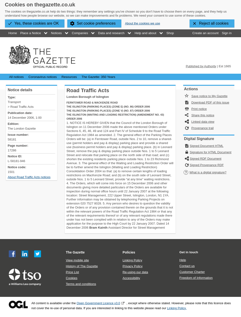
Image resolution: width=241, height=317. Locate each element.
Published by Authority (201, 66)
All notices (16, 77)
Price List (72, 272)
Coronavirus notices (42, 77)
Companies (80, 33)
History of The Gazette (82, 266)
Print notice (199, 109)
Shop (170, 33)
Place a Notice (30, 33)
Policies (129, 252)
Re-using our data (135, 272)
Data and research (111, 33)
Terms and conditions (81, 284)
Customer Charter (192, 272)
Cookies (71, 278)
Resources (69, 77)
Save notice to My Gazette (209, 96)
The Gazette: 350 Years (98, 77)
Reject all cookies (214, 23)
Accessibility (131, 278)
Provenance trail (202, 128)
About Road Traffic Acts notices (29, 177)
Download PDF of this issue (210, 102)
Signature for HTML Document (211, 152)
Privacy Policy (132, 266)
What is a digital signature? (205, 172)
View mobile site (77, 260)
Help (182, 260)
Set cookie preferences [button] (96, 23)
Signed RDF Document (206, 158)
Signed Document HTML (206, 146)
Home (13, 33)
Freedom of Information (196, 278)
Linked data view (202, 121)
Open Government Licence (18, 304)
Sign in (227, 33)
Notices (56, 33)
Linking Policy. (176, 308)
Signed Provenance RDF (207, 165)
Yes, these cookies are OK (36, 23)
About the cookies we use (142, 23)
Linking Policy (132, 260)
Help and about (145, 33)
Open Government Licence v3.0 (98, 303)
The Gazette (75, 252)
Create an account (205, 33)
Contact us (187, 266)
